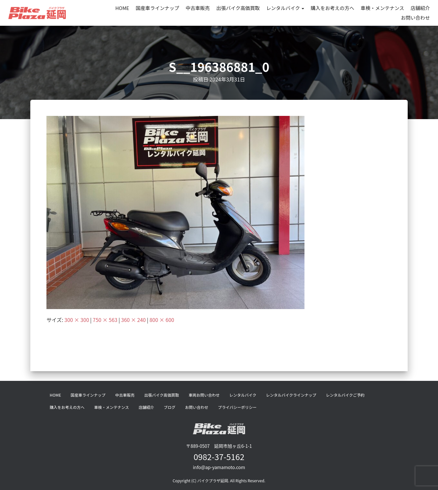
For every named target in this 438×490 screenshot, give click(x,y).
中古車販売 (197, 8)
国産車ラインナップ (157, 8)
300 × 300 (77, 320)
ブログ (169, 407)
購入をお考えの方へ (332, 8)
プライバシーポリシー (237, 407)
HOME (122, 8)
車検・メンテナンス (382, 8)
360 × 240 (133, 320)
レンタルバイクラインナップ (291, 395)
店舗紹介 (420, 8)
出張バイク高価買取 (238, 8)
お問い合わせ (415, 17)
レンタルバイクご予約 (345, 395)
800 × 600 (161, 320)
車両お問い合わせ (204, 395)
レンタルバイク (285, 8)
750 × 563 (105, 320)
